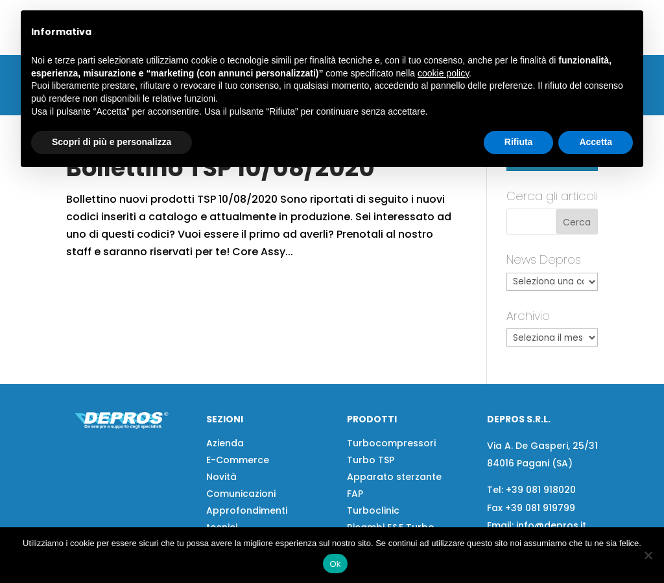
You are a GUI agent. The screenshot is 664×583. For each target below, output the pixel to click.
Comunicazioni (241, 493)
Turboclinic (373, 510)
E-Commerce (237, 459)
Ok (334, 564)
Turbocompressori (391, 443)
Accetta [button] (595, 142)
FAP (355, 493)
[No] (647, 555)
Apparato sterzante (394, 476)
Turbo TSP (370, 459)
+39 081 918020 (541, 489)
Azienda (225, 443)
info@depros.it (550, 525)
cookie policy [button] (443, 73)
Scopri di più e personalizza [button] (111, 142)
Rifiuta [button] (518, 142)
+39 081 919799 (540, 507)
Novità (221, 476)
